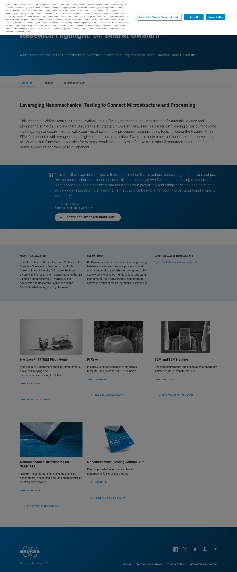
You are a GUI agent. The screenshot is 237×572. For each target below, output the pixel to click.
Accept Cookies (216, 17)
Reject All (194, 17)
